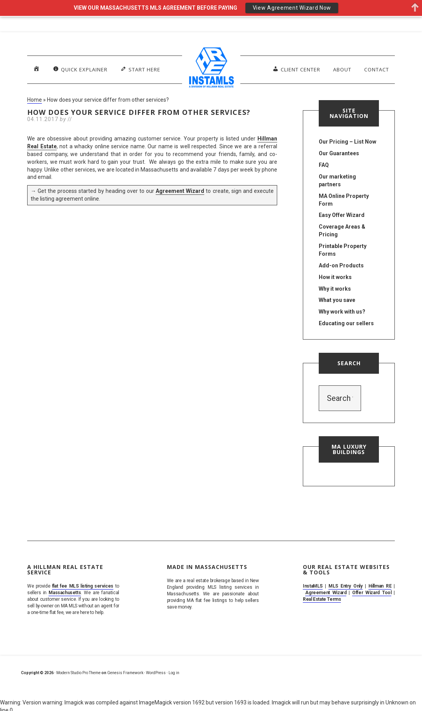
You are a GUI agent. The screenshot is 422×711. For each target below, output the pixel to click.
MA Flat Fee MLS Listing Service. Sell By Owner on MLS (211, 69)
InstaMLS (313, 586)
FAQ (324, 165)
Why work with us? (342, 312)
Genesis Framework (125, 673)
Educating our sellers (346, 323)
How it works (335, 277)
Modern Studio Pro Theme (78, 673)
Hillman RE (380, 586)
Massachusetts (65, 592)
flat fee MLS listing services (82, 586)
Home (34, 100)
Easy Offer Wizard (342, 215)
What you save (337, 300)
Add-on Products (341, 265)
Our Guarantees (339, 153)
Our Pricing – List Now (347, 142)
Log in (173, 673)
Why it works (335, 289)
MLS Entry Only (345, 586)
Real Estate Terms (322, 599)
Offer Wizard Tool (371, 592)
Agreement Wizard (180, 191)
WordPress (156, 673)
